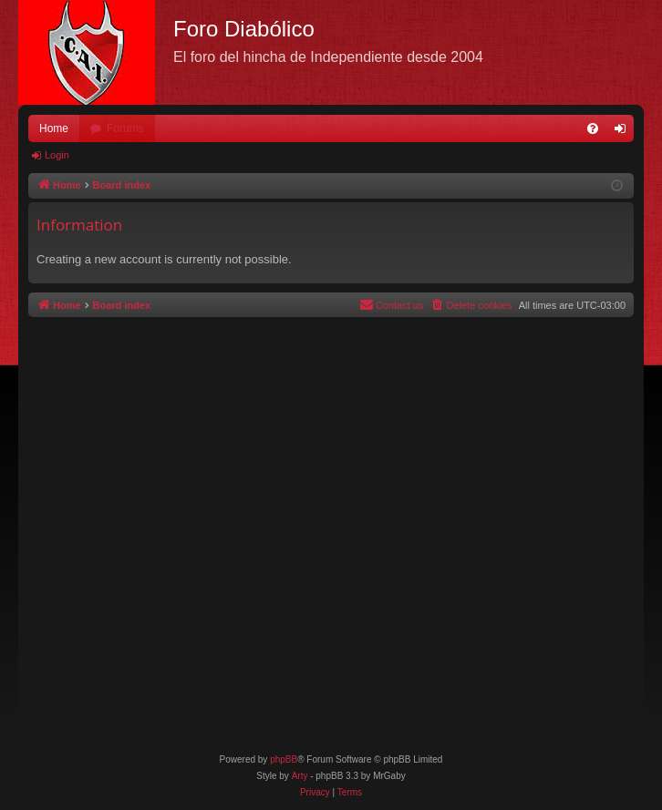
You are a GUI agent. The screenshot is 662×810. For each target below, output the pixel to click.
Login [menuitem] (624, 132)
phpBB (283, 759)
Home (53, 128)
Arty (300, 776)
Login (57, 154)
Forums (125, 128)
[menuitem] (592, 128)
